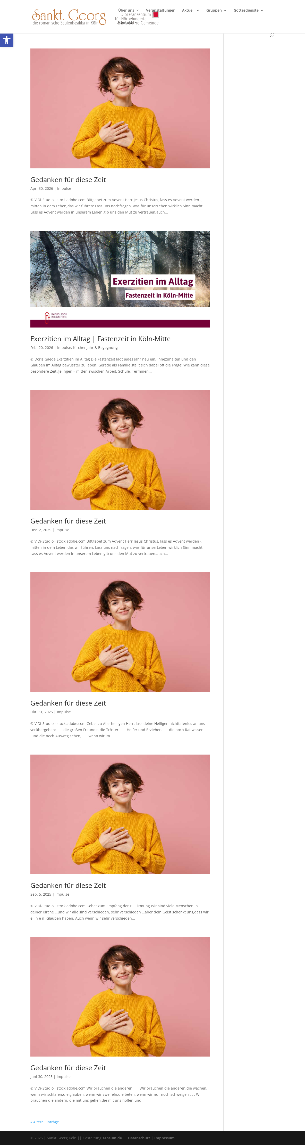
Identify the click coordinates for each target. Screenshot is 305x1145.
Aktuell (188, 11)
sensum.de (112, 1137)
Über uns (126, 11)
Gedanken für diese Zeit (68, 179)
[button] (6, 40)
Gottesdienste (246, 11)
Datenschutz (139, 1137)
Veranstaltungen (160, 11)
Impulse (64, 188)
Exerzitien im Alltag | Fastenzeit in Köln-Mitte (100, 338)
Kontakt (125, 23)
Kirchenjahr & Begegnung (95, 347)
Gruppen (214, 11)
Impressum (164, 1137)
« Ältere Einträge (44, 1121)
